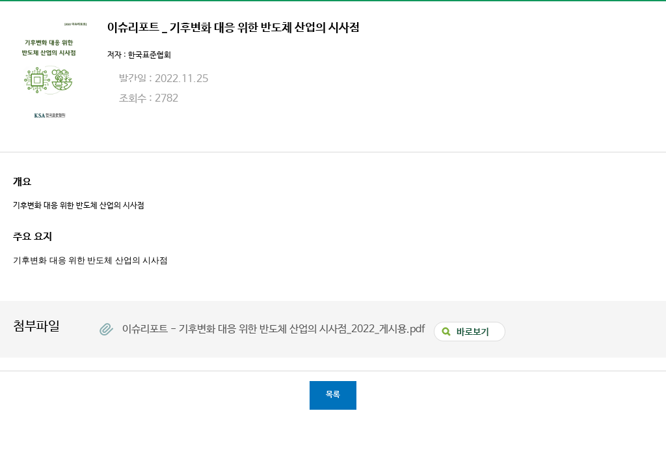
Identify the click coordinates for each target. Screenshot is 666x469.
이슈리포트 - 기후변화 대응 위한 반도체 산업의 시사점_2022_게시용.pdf (274, 329)
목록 (333, 394)
